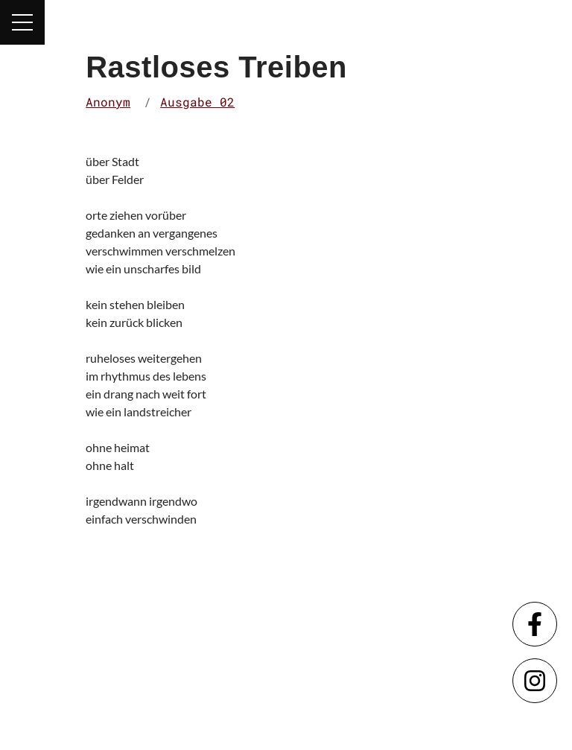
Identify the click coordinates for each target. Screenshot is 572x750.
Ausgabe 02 (197, 101)
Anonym (108, 101)
